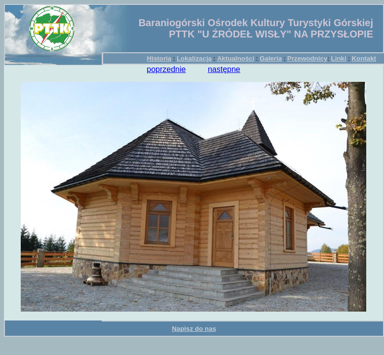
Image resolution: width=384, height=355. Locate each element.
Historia (159, 58)
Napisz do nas (194, 328)
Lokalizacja (194, 58)
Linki (338, 58)
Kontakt (363, 58)
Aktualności (236, 58)
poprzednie (166, 69)
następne (224, 69)
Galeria (271, 58)
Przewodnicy (307, 58)
